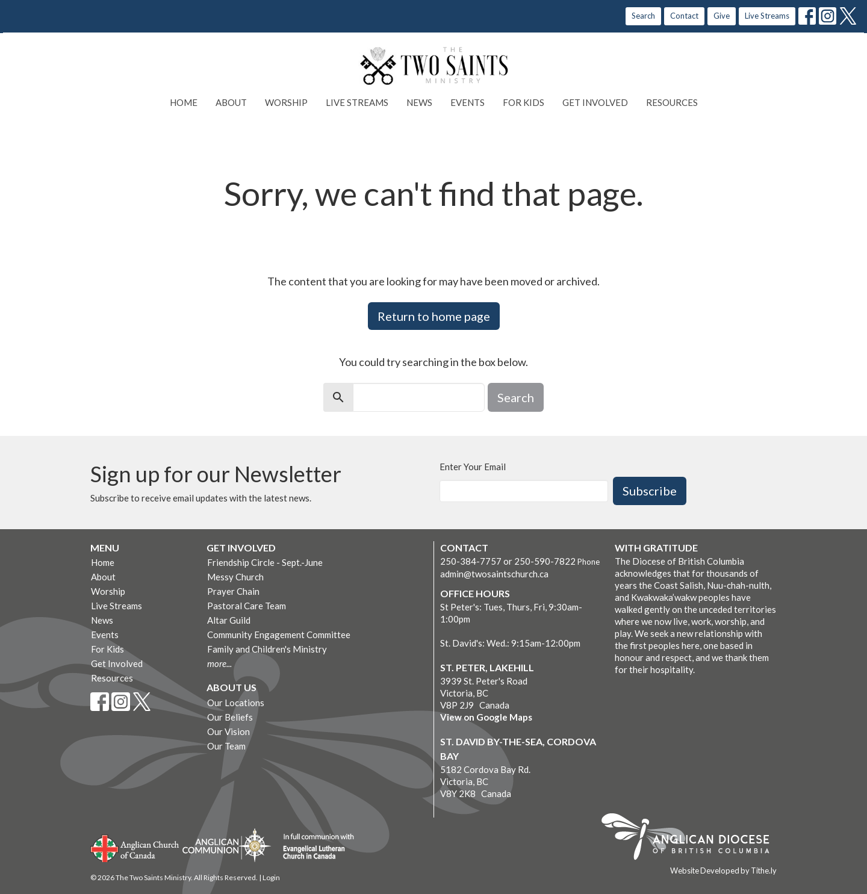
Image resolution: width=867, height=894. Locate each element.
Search (643, 15)
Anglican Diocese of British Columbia (691, 839)
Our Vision (228, 731)
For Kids (523, 102)
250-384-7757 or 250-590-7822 (508, 561)
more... (219, 663)
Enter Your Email (473, 466)
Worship (286, 102)
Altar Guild (228, 620)
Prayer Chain (233, 591)
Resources (672, 102)
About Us (231, 687)
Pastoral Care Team (246, 605)
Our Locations (235, 702)
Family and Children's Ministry (267, 649)
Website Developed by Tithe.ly (723, 870)
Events (467, 102)
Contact (684, 15)
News (419, 102)
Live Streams (767, 15)
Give (721, 15)
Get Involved (595, 102)
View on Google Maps (486, 717)
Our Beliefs (230, 717)
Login (271, 877)
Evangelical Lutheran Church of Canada (314, 847)
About (231, 102)
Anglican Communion (227, 845)
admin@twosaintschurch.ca (494, 573)
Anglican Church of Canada (135, 847)
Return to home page (434, 316)
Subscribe (650, 490)
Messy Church (235, 576)
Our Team (226, 745)
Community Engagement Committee (278, 634)
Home (183, 102)
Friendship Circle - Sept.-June (265, 562)
